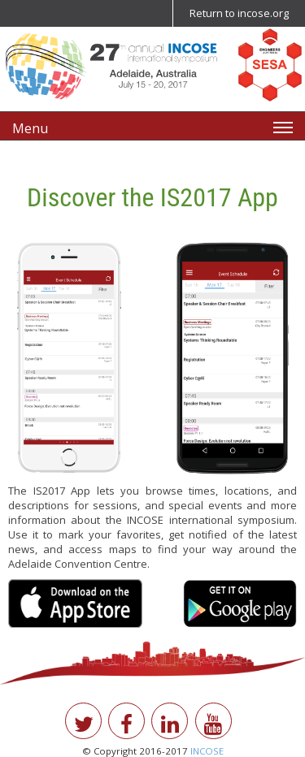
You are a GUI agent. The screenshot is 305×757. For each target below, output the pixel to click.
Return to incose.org (239, 13)
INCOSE (207, 751)
